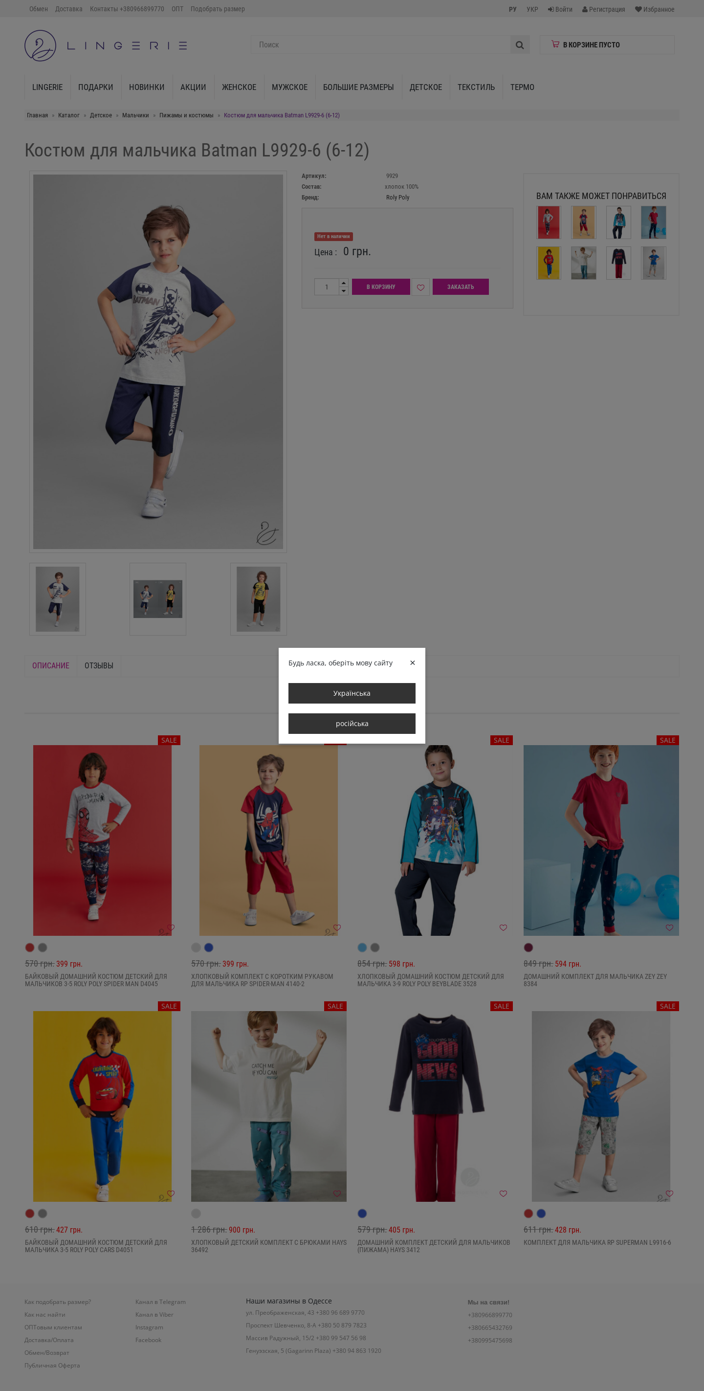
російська (352, 723)
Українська (352, 693)
